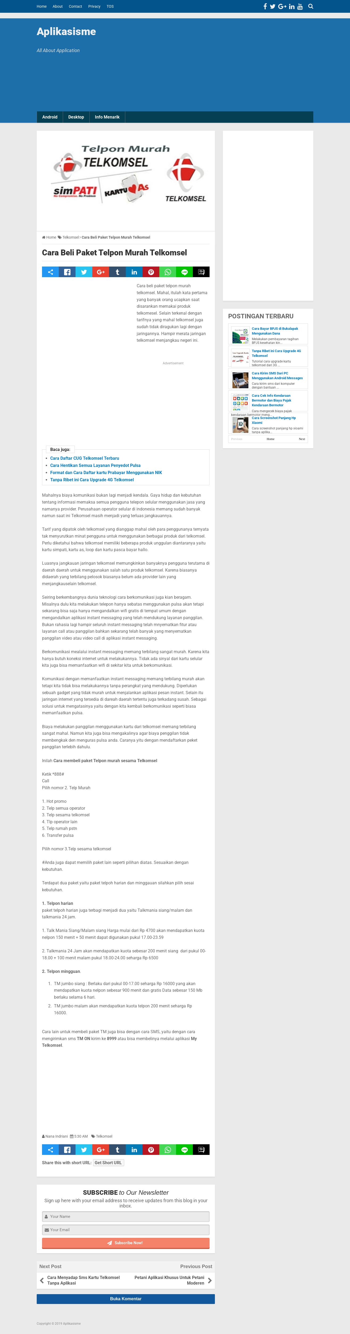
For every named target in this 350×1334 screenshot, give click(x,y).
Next (302, 439)
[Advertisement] (220, 66)
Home (270, 439)
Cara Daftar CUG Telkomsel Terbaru (84, 458)
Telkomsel (104, 1136)
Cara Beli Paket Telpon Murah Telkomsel (114, 252)
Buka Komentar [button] (125, 1299)
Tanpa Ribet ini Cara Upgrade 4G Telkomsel (92, 479)
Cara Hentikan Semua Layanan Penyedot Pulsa (95, 465)
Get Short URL (108, 1162)
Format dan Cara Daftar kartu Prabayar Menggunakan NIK (106, 472)
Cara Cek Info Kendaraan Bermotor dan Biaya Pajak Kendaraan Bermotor (271, 400)
